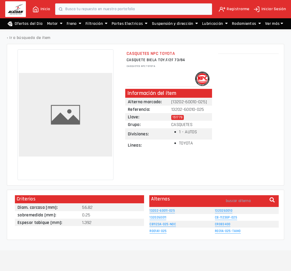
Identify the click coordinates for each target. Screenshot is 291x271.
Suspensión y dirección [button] (175, 23)
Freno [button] (74, 23)
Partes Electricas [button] (130, 23)
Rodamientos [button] (246, 23)
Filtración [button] (96, 23)
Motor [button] (54, 23)
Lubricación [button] (215, 23)
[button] (274, 24)
